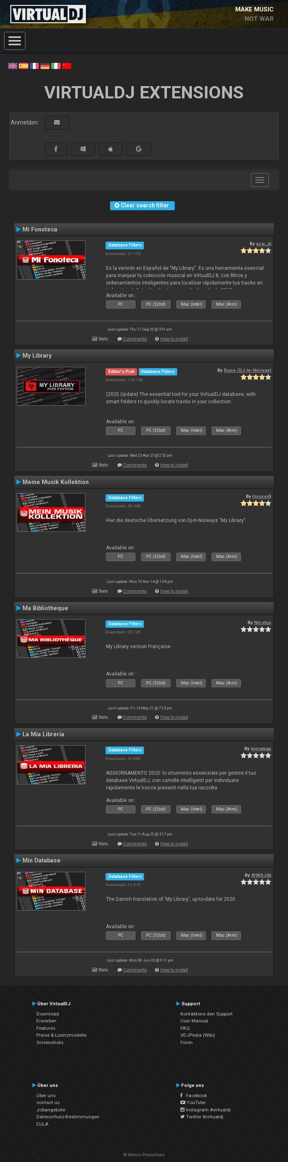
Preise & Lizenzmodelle (61, 1035)
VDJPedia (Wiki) (197, 1035)
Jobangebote (50, 1110)
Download (47, 1014)
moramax (261, 748)
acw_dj (263, 244)
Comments (135, 339)
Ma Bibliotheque (45, 608)
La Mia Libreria (43, 734)
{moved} (261, 496)
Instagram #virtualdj (205, 1110)
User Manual (194, 1021)
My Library (37, 355)
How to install (174, 339)
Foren (186, 1042)
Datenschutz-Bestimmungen (67, 1117)
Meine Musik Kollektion (55, 482)
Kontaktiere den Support (206, 1014)
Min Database (41, 860)
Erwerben (46, 1021)
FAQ (185, 1028)
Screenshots (49, 1042)
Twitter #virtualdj (201, 1117)
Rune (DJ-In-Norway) (247, 370)
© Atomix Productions (144, 1155)
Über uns (46, 1095)
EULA (42, 1124)
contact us (48, 1102)
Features (45, 1028)
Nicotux (262, 622)
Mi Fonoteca (39, 229)
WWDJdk (261, 875)
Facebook (193, 1095)
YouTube (192, 1102)
